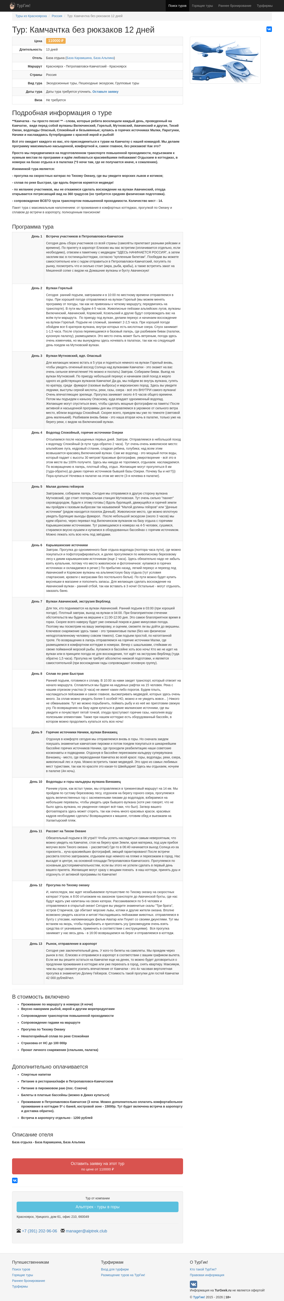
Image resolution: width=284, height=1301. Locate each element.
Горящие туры (202, 6)
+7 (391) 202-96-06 (39, 1231)
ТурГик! (23, 5)
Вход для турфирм (115, 1269)
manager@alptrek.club (86, 1231)
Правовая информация (207, 1275)
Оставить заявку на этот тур (97, 1166)
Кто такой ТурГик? (203, 1269)
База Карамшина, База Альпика (90, 58)
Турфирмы (265, 6)
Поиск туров (177, 6)
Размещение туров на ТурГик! (123, 1275)
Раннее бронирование (234, 6)
